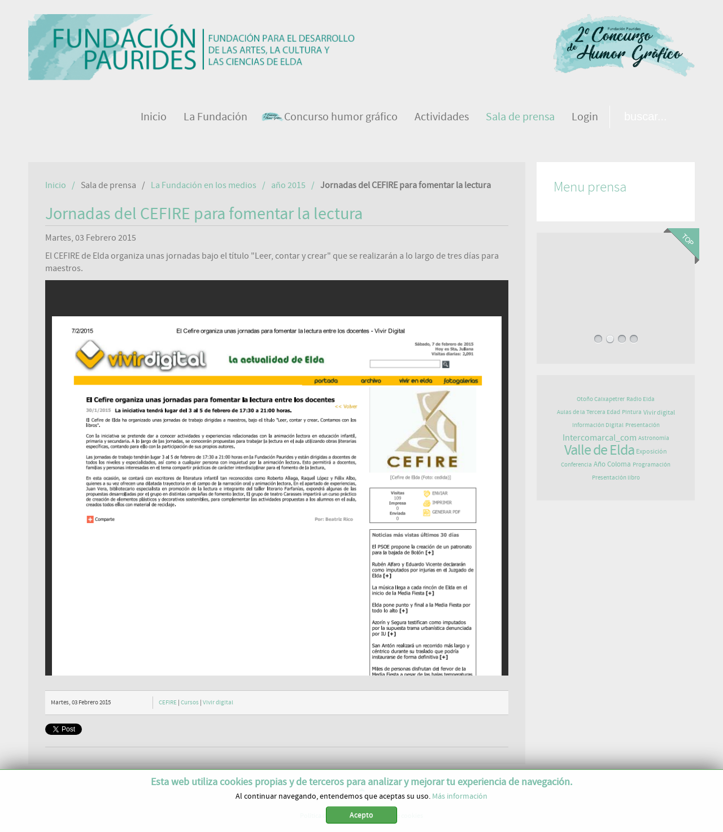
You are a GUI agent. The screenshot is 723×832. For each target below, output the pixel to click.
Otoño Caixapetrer (601, 399)
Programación (651, 464)
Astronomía (653, 438)
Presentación (642, 425)
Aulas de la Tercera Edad (588, 412)
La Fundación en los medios (203, 185)
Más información (459, 796)
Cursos (190, 702)
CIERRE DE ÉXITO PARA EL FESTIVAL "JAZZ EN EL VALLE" (616, 279)
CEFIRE (168, 702)
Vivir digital (218, 702)
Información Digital (598, 425)
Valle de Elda (599, 450)
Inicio (55, 185)
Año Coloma (612, 464)
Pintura (632, 412)
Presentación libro (616, 477)
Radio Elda (640, 399)
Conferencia (576, 464)
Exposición (651, 451)
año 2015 (288, 185)
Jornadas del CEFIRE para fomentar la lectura (204, 214)
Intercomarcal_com (600, 438)
